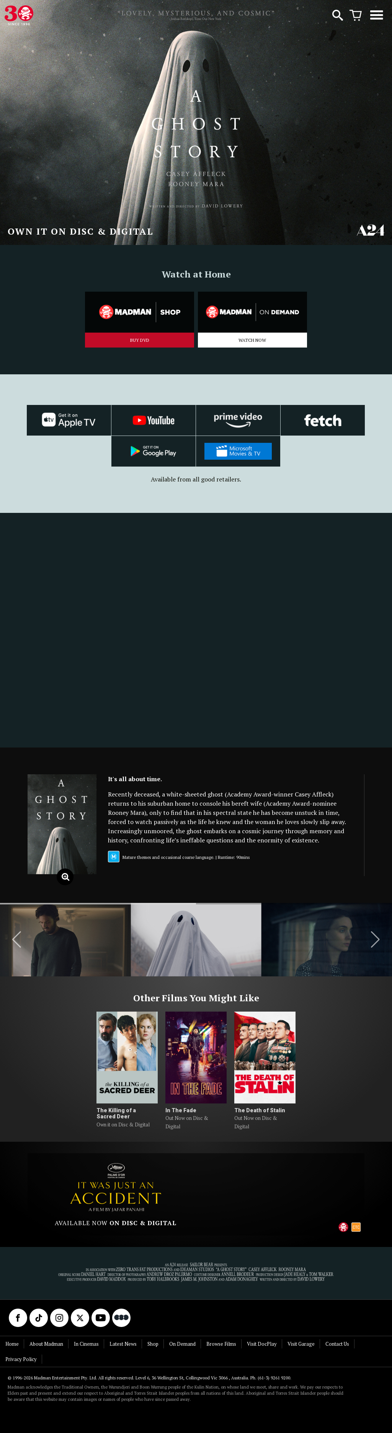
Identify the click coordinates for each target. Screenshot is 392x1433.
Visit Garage (301, 1343)
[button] (16, 939)
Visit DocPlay (262, 1343)
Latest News (123, 1343)
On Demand (182, 1343)
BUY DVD (139, 340)
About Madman (46, 1343)
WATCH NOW (252, 340)
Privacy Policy (21, 1359)
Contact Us (337, 1343)
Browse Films (221, 1343)
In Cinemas (86, 1343)
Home (12, 1343)
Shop (152, 1343)
